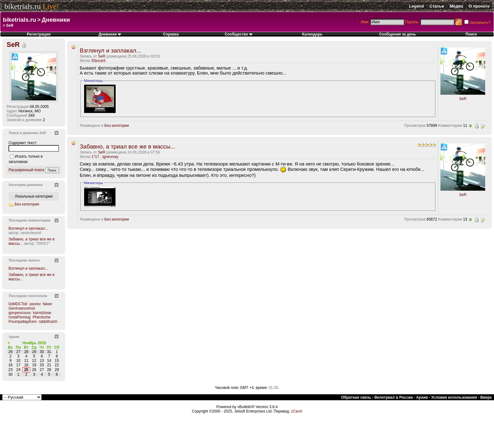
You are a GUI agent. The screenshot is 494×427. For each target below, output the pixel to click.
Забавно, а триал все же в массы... (127, 146)
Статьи (436, 6)
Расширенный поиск (26, 170)
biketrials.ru (22, 6)
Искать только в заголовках (26, 159)
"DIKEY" (43, 243)
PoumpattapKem (23, 321)
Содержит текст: (23, 143)
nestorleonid (30, 233)
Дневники (56, 19)
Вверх (486, 397)
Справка (171, 34)
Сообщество (239, 34)
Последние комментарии (29, 220)
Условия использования (454, 397)
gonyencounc (20, 313)
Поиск (471, 34)
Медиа (456, 6)
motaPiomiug (20, 317)
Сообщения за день (397, 34)
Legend (416, 6)
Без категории (116, 125)
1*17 (95, 157)
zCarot (296, 411)
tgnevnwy (110, 157)
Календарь (312, 34)
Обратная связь (356, 397)
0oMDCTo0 (18, 304)
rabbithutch (48, 321)
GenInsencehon (22, 308)
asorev (35, 304)
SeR (101, 56)
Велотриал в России (393, 397)
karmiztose (42, 313)
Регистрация (38, 34)
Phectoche (41, 317)
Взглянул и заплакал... (110, 50)
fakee (47, 304)
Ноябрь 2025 (34, 343)
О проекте (479, 6)
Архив (422, 397)
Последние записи (24, 260)
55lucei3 (98, 61)
